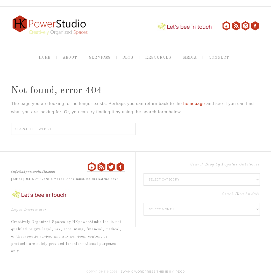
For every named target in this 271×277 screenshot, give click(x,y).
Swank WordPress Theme (144, 271)
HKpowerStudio (50, 26)
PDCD (180, 271)
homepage (194, 103)
